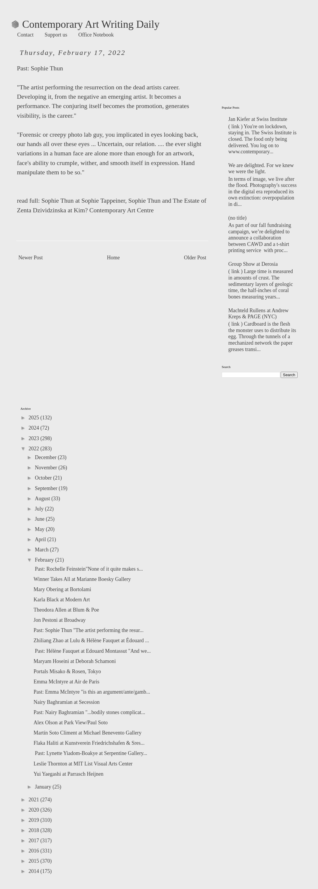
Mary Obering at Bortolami (62, 589)
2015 (35, 861)
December (46, 457)
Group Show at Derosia (253, 264)
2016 (35, 851)
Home (113, 258)
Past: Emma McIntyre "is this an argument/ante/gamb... (92, 692)
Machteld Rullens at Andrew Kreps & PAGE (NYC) (258, 314)
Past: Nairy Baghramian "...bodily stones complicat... (89, 712)
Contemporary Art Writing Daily (86, 24)
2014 (35, 871)
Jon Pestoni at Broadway (59, 620)
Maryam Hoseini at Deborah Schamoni (75, 661)
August (43, 498)
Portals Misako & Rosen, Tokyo (67, 671)
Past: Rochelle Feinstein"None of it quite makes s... (88, 569)
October (44, 478)
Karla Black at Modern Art (62, 599)
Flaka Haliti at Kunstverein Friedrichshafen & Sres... (89, 743)
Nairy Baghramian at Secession (66, 702)
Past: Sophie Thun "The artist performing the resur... (89, 630)
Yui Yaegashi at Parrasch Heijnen (68, 774)
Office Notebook (96, 35)
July (40, 509)
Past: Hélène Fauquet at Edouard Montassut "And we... (92, 651)
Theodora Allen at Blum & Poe (66, 610)
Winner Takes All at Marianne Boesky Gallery (82, 579)
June (40, 519)
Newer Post (30, 258)
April (41, 539)
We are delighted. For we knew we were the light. (261, 168)
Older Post (195, 258)
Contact (25, 35)
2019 (35, 820)
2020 (35, 810)
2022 (35, 449)
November (46, 467)
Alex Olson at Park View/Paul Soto (71, 722)
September (46, 488)
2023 (35, 438)
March (42, 550)
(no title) (237, 218)
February (45, 560)
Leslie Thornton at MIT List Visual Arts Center (83, 764)
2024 (35, 428)
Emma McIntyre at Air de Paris (66, 682)
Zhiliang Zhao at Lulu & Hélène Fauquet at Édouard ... (91, 640)
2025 (35, 418)
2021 (35, 800)
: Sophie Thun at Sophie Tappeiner (81, 200)
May (40, 529)
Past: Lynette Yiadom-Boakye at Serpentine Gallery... (90, 753)
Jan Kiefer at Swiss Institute (257, 119)
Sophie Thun (47, 68)
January (43, 787)
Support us (56, 35)
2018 (35, 830)
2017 (35, 840)
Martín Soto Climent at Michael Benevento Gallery (87, 733)
